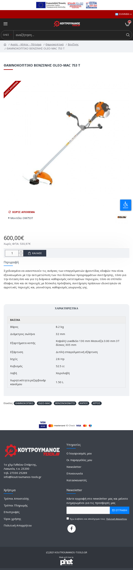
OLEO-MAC (44, 403)
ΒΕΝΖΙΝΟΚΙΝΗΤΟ (65, 403)
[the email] (97, 510)
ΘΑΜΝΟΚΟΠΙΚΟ (24, 403)
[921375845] (12, 520)
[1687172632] (79, 461)
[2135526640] (73, 468)
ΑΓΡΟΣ (96, 403)
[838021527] (16, 499)
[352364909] (18, 526)
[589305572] (74, 474)
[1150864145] (76, 481)
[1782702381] (79, 454)
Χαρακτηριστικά (66, 308)
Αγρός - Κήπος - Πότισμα (26, 44)
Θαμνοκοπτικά (55, 44)
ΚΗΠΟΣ (84, 403)
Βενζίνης (73, 44)
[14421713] (16, 506)
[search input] (69, 35)
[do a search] (128, 35)
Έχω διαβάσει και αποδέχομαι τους (96, 519)
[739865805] (71, 528)
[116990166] (12, 513)
